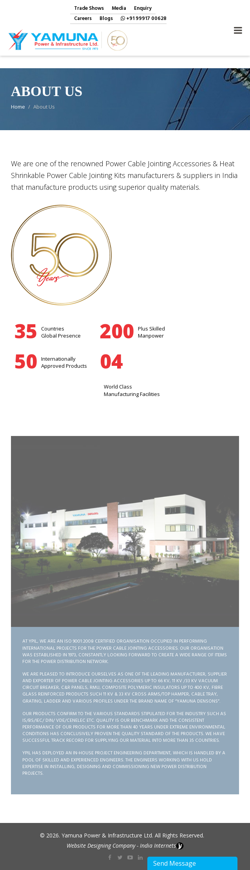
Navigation (238, 28)
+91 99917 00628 (144, 19)
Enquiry (143, 9)
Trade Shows (89, 9)
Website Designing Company (101, 845)
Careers (83, 19)
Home (18, 106)
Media (119, 9)
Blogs (106, 19)
